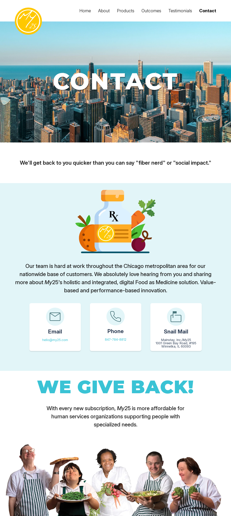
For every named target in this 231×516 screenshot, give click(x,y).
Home (85, 11)
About (104, 11)
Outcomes (151, 11)
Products (125, 11)
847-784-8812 (115, 339)
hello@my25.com (55, 340)
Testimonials (180, 11)
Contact (207, 11)
